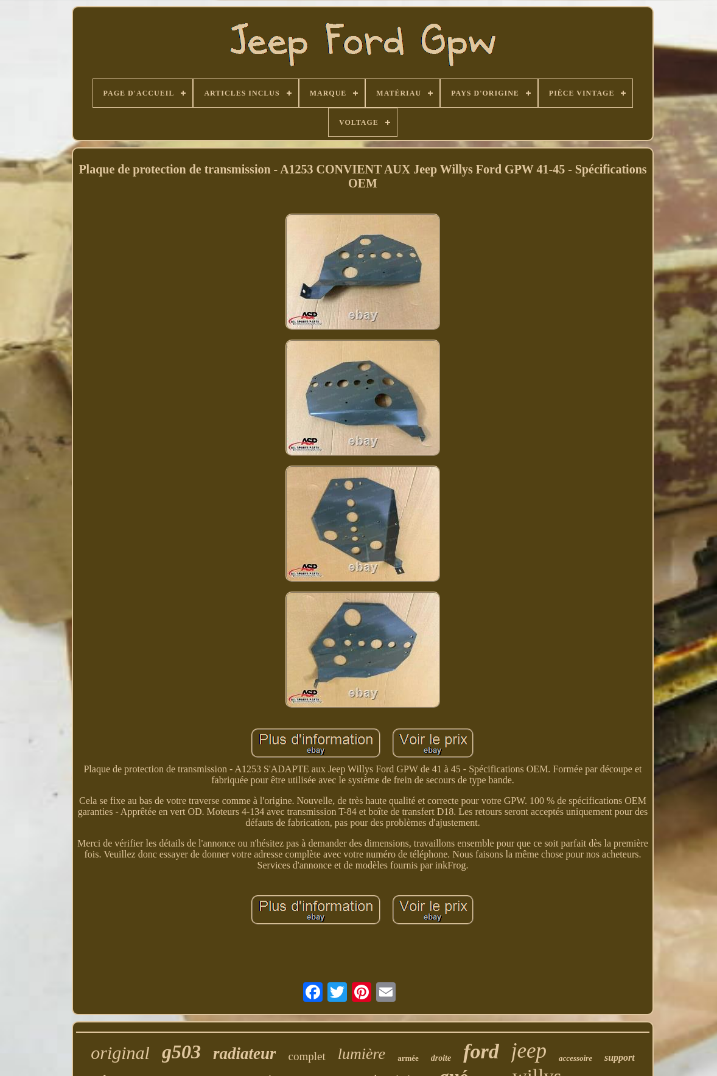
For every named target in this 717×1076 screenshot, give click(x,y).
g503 (181, 1052)
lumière (361, 1054)
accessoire (575, 1058)
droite (441, 1058)
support (619, 1057)
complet (306, 1056)
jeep (529, 1051)
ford (481, 1051)
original (120, 1053)
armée (408, 1058)
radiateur (244, 1053)
